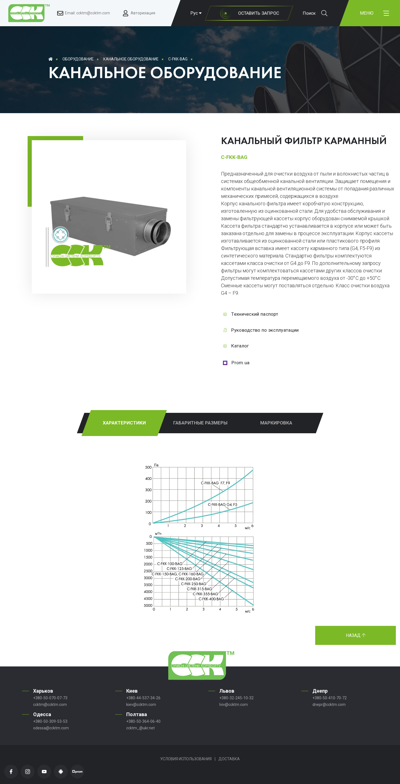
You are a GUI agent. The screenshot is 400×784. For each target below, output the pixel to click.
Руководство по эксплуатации (265, 330)
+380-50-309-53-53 (50, 721)
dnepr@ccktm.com (329, 704)
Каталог (240, 346)
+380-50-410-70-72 (329, 698)
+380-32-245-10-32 (236, 698)
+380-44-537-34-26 (143, 698)
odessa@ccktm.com (51, 728)
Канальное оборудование (131, 59)
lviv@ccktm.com (233, 704)
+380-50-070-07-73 (50, 698)
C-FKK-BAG (178, 59)
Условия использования (186, 759)
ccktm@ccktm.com (50, 704)
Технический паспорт (254, 314)
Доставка (229, 759)
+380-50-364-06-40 (143, 721)
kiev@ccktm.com (141, 704)
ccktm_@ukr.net (140, 728)
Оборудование (78, 59)
